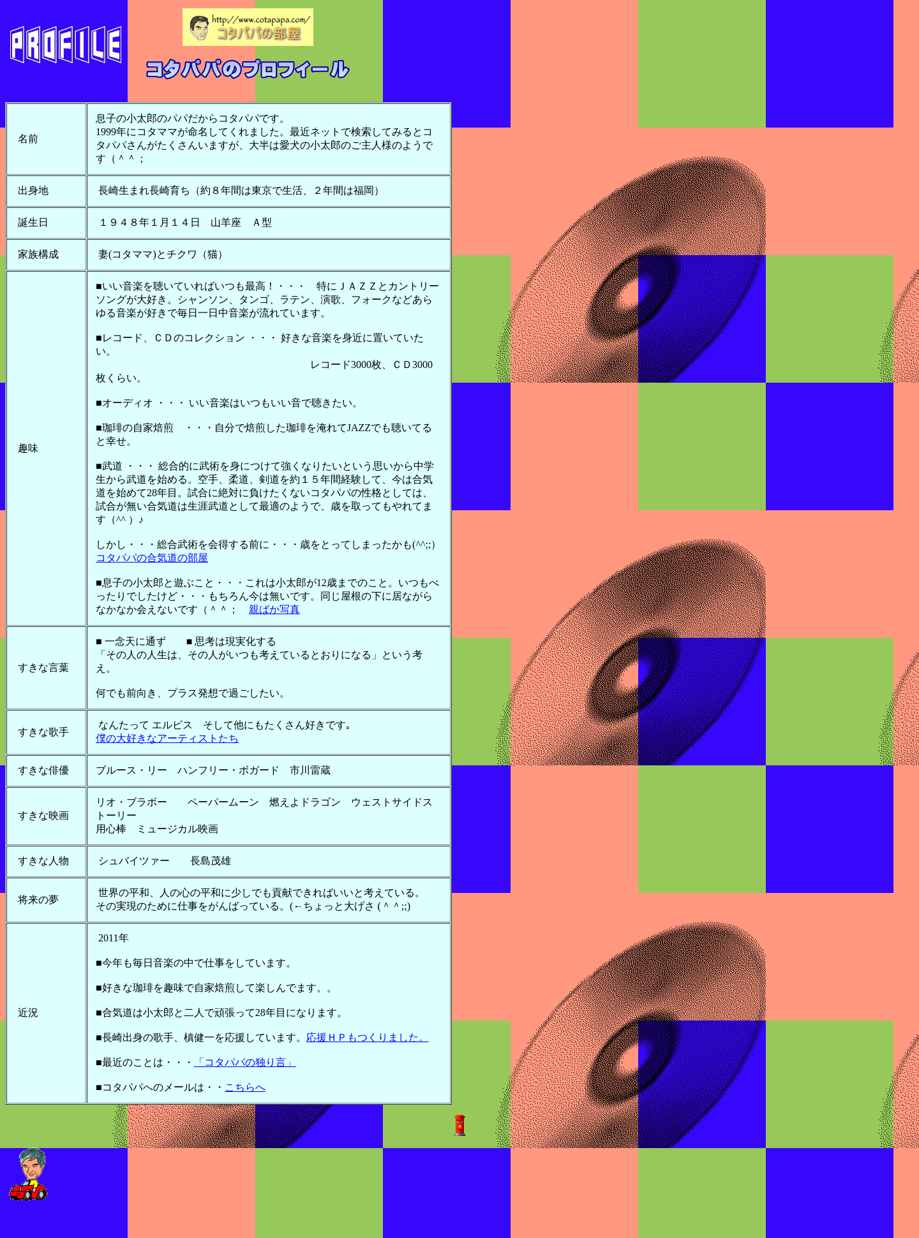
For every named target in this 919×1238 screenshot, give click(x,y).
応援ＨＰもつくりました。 (367, 1037)
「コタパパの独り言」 (245, 1062)
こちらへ (245, 1087)
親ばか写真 (274, 609)
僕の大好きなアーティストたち (167, 738)
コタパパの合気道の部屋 (152, 557)
